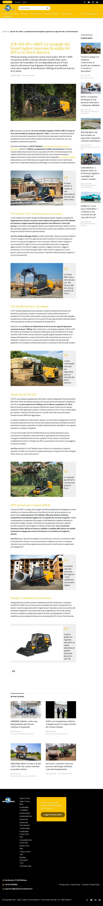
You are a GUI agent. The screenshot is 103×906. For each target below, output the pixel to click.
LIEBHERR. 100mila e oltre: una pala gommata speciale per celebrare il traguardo (24, 724)
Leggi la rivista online (53, 815)
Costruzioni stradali (88, 185)
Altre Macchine (87, 147)
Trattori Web (24, 828)
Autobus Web (25, 813)
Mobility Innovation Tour (24, 860)
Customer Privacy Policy (90, 884)
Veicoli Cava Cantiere (31, 776)
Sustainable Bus (26, 816)
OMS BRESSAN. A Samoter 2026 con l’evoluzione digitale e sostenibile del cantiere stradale (90, 173)
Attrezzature (7, 16)
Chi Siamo (17, 2)
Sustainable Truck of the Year (24, 834)
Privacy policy (64, 884)
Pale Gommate (36, 14)
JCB (13, 671)
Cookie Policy (75, 884)
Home (4, 32)
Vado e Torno (25, 798)
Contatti (24, 2)
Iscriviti (7, 2)
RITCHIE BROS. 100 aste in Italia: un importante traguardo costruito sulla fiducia (90, 136)
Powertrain (24, 819)
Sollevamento (66, 14)
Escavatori (24, 14)
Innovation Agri (25, 866)
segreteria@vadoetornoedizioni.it (17, 889)
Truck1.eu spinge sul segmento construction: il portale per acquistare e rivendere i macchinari (90, 64)
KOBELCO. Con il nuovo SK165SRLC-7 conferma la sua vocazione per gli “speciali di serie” (89, 212)
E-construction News (10, 14)
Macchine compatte (51, 14)
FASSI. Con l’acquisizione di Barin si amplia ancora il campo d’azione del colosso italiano (61, 724)
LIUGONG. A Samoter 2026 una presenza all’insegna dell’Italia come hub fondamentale (59, 766)
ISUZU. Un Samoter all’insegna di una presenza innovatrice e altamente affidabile (90, 101)
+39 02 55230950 (9, 884)
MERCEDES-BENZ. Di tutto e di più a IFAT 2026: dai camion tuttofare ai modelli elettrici (26, 766)
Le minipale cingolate (68, 157)
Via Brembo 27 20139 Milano (14, 880)
